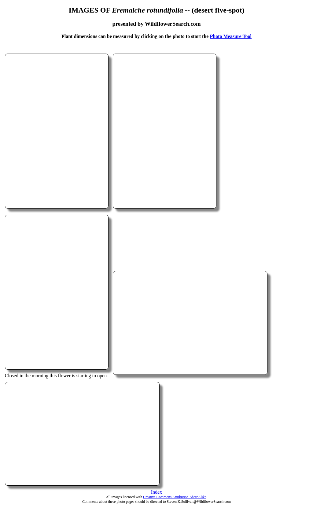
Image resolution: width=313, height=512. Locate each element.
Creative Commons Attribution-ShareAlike (174, 497)
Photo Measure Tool (231, 36)
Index (156, 492)
